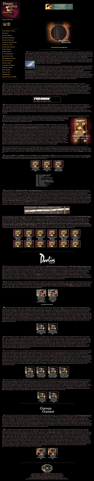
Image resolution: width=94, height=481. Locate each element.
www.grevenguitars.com (84, 266)
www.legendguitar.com (31, 71)
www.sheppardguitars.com (32, 127)
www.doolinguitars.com (60, 266)
